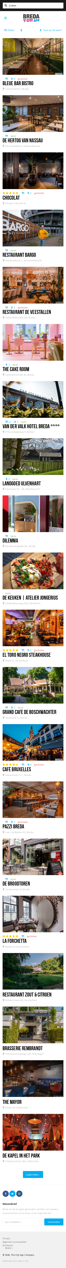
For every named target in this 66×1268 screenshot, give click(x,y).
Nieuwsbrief (10, 1203)
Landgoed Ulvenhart (22, 483)
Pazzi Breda (13, 826)
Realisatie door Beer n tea (15, 1261)
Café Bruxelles (17, 769)
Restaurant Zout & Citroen (27, 994)
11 (8, 421)
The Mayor (12, 1102)
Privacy (6, 1238)
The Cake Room (16, 369)
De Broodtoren (16, 883)
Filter (9, 30)
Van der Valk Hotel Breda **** (31, 426)
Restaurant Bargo (19, 255)
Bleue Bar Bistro (18, 83)
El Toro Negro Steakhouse (27, 655)
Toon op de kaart (51, 30)
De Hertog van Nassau (23, 140)
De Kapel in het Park (21, 1155)
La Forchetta (15, 941)
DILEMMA (10, 540)
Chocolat (11, 198)
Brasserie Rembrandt (23, 1048)
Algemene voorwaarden (15, 1241)
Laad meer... (33, 1174)
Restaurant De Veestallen (27, 312)
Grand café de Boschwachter (30, 712)
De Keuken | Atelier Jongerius (30, 597)
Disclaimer (8, 1245)
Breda (9, 1248)
